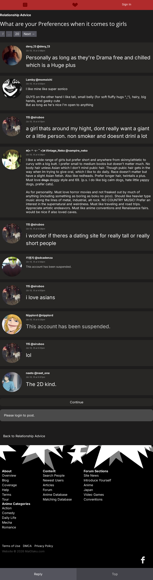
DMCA (27, 546)
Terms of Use (11, 546)
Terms (6, 495)
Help (5, 490)
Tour (5, 499)
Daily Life (9, 518)
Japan (88, 490)
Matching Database (57, 499)
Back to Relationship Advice (24, 436)
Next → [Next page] (29, 34)
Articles (48, 485)
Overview (9, 475)
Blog (5, 480)
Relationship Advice (15, 15)
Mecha (7, 522)
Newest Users (53, 480)
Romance (9, 527)
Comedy (8, 513)
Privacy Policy (43, 546)
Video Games (94, 495)
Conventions (93, 499)
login (18, 415)
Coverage (9, 485)
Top (115, 574)
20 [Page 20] (17, 34)
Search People (54, 475)
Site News (91, 475)
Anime (88, 485)
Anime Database (55, 495)
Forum (47, 490)
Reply (38, 574)
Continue (76, 402)
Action (7, 508)
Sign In (126, 4)
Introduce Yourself (97, 480)
